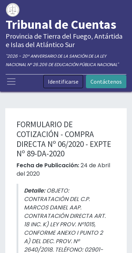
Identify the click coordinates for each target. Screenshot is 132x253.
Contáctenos (106, 81)
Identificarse (63, 81)
